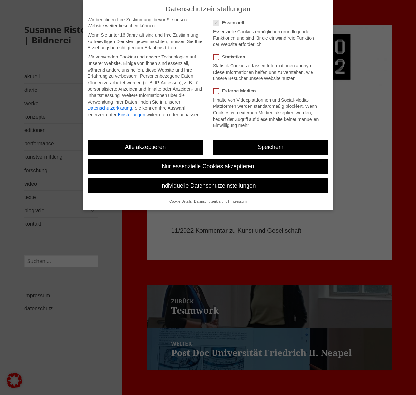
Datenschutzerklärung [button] (210, 195)
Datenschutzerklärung (110, 102)
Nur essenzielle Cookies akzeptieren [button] (208, 160)
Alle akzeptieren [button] (145, 141)
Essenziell (230, 17)
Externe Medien (236, 85)
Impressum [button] (238, 195)
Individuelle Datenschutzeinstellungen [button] (208, 179)
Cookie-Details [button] (180, 195)
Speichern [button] (271, 141)
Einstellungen (131, 108)
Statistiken (231, 51)
